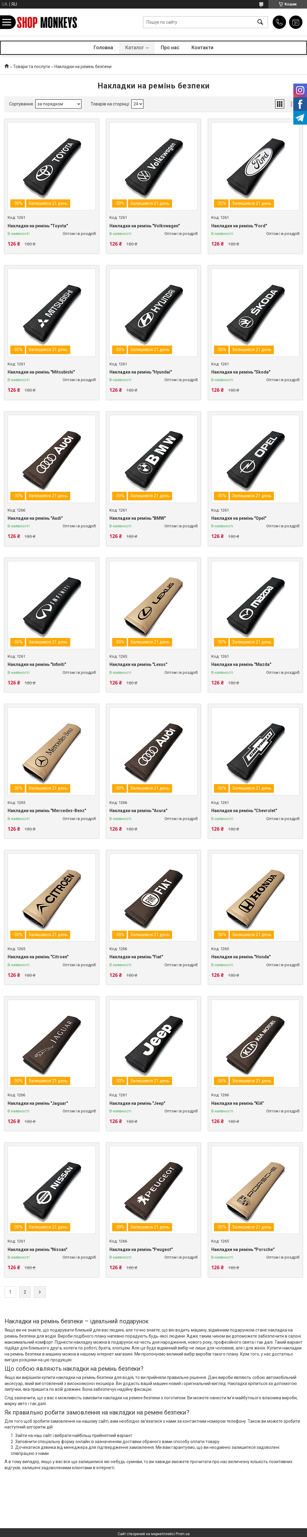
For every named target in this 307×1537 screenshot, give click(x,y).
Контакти (202, 47)
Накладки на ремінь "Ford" (239, 225)
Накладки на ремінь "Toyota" (38, 225)
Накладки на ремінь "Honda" (241, 956)
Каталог (134, 47)
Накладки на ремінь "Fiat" (136, 956)
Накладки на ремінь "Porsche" (242, 1249)
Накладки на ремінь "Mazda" (241, 664)
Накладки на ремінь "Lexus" (138, 664)
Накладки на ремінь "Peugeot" (141, 1249)
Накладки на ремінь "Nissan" (37, 1249)
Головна (103, 47)
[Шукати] (260, 22)
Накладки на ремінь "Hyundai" (140, 372)
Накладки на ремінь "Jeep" (137, 1103)
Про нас (170, 47)
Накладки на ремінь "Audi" (35, 518)
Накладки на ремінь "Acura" (138, 810)
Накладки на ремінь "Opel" (238, 518)
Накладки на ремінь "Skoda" (240, 372)
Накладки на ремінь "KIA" (237, 1103)
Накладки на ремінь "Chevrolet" (244, 810)
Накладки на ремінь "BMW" (137, 518)
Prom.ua (183, 1534)
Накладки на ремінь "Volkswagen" (144, 225)
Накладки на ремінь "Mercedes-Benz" (47, 810)
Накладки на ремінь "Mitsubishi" (41, 372)
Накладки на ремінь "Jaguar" (38, 1103)
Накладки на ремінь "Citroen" (38, 956)
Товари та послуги (31, 66)
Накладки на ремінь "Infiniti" (37, 664)
